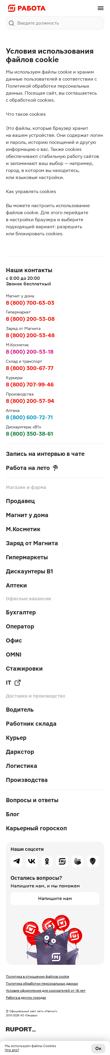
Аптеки (16, 585)
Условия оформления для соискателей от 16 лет (46, 990)
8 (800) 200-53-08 (30, 319)
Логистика (21, 765)
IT (13, 682)
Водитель (20, 709)
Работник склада (31, 723)
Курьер (16, 737)
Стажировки (24, 668)
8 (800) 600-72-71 (29, 417)
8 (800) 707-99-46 (30, 384)
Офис (14, 640)
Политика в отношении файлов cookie (37, 976)
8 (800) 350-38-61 (29, 434)
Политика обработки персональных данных (42, 983)
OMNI (13, 654)
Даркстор (20, 751)
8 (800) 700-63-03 (30, 303)
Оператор (20, 626)
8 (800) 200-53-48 (30, 335)
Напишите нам (55, 898)
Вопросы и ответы (32, 800)
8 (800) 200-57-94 (30, 401)
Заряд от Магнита (32, 543)
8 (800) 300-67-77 (29, 368)
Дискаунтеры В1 (29, 571)
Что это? (12, 1050)
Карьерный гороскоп (36, 828)
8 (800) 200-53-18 (29, 352)
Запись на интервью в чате (45, 453)
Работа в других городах (26, 998)
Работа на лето (32, 467)
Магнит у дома (27, 515)
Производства (27, 779)
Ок (98, 1048)
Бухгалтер (21, 612)
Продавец (20, 501)
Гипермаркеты (27, 557)
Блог (12, 814)
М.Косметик (23, 529)
